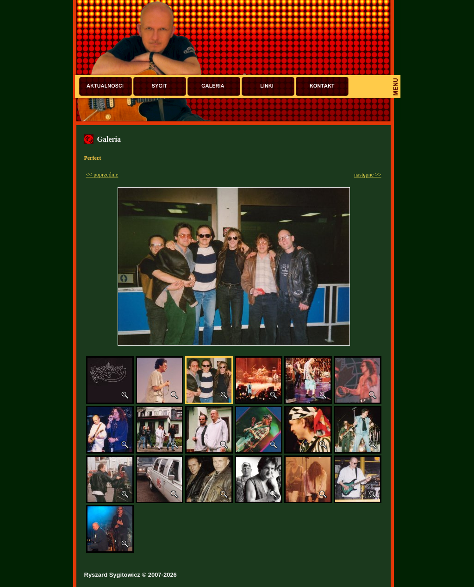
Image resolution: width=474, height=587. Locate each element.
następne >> (367, 174)
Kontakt (322, 86)
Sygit (159, 86)
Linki (268, 86)
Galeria (213, 86)
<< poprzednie (102, 174)
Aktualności (105, 86)
